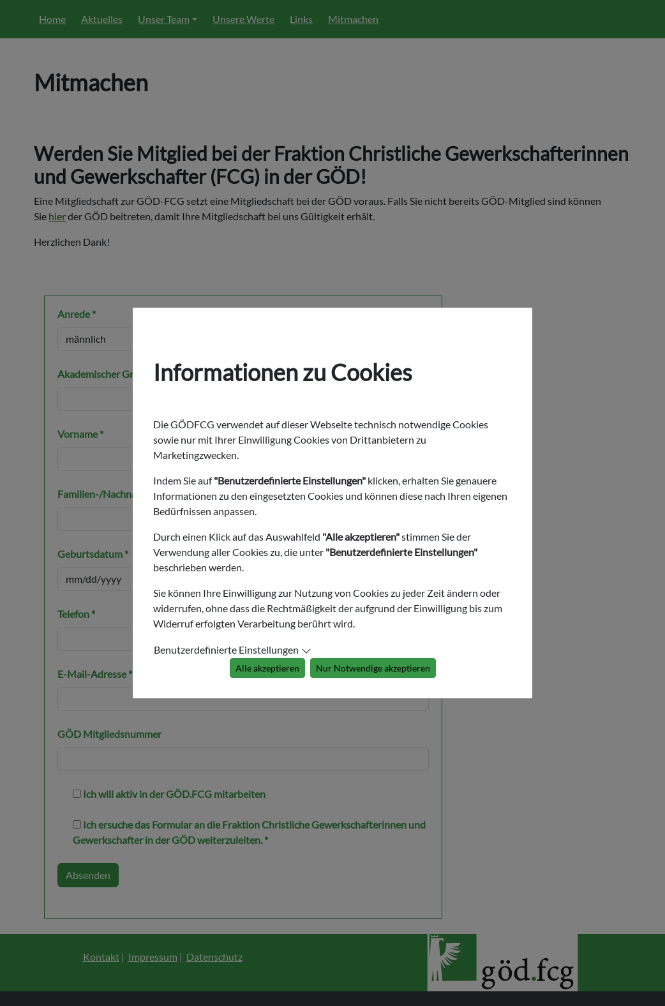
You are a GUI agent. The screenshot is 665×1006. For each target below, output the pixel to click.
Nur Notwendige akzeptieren (373, 668)
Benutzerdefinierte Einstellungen (226, 649)
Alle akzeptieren (267, 668)
